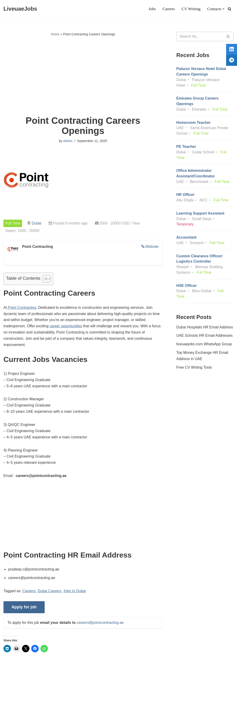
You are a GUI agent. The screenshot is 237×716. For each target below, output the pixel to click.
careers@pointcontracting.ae (101, 625)
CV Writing (190, 9)
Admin (67, 141)
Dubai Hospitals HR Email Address (204, 335)
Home (55, 34)
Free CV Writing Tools (194, 375)
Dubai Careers (50, 593)
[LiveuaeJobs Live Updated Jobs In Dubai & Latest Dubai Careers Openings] (20, 9)
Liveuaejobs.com (17, 710)
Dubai (37, 223)
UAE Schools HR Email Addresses (204, 343)
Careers (168, 9)
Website (152, 247)
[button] (223, 9)
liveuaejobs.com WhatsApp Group (204, 352)
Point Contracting (21, 308)
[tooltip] (231, 50)
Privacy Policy (39, 698)
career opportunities (66, 327)
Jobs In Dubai (75, 593)
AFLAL (60, 710)
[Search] (229, 9)
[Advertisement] (82, 76)
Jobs (151, 9)
